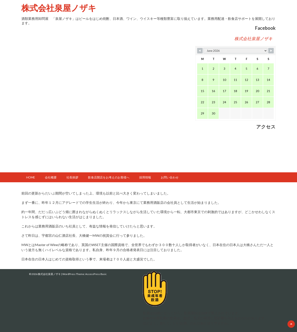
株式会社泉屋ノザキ (58, 8)
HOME (30, 177)
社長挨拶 (72, 177)
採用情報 (145, 177)
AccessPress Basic (96, 274)
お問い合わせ (170, 177)
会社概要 (51, 177)
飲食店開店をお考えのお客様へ (108, 177)
